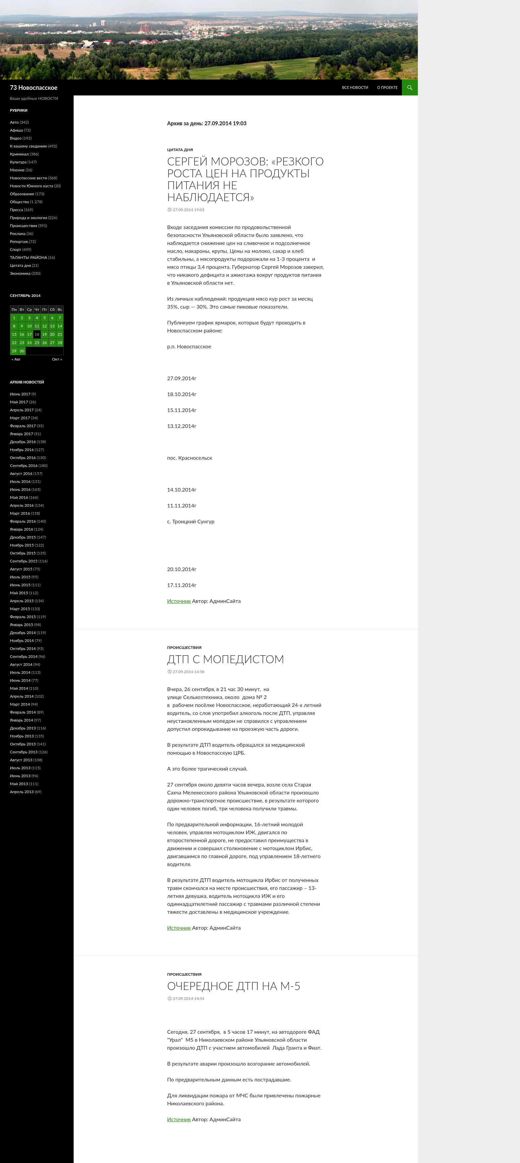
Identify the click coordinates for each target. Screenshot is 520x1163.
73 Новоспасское (33, 87)
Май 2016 (19, 497)
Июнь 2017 (20, 393)
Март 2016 (20, 513)
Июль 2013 (20, 767)
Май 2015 (19, 592)
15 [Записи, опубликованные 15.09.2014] (14, 334)
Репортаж (19, 241)
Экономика (20, 273)
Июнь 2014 (20, 680)
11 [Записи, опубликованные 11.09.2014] (36, 325)
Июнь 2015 (20, 584)
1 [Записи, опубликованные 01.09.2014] (14, 317)
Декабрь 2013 (23, 728)
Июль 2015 (20, 576)
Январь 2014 (21, 720)
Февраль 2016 (23, 521)
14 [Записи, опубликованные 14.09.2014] (60, 325)
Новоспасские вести (28, 177)
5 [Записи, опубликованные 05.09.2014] (44, 317)
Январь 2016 (21, 529)
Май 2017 (19, 401)
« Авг (16, 359)
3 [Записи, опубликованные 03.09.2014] (29, 317)
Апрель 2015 (22, 600)
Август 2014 (21, 664)
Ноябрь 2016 (22, 449)
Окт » (57, 359)
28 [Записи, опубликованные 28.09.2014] (60, 342)
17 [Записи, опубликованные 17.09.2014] (29, 334)
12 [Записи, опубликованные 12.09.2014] (44, 325)
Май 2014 (19, 688)
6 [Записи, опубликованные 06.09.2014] (52, 317)
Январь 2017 (21, 433)
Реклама (18, 233)
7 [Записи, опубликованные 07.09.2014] (60, 317)
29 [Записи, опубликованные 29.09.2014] (14, 350)
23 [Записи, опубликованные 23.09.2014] (22, 342)
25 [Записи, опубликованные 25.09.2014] (36, 342)
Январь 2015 (21, 624)
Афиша (16, 130)
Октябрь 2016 (23, 457)
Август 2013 (21, 759)
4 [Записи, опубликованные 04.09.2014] (37, 317)
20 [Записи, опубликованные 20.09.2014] (52, 334)
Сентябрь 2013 (23, 751)
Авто (14, 122)
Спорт (15, 249)
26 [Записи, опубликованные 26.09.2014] (44, 342)
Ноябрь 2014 (22, 640)
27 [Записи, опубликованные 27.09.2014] (52, 342)
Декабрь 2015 (23, 537)
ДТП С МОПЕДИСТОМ (225, 659)
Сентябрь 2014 (23, 656)
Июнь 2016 (20, 489)
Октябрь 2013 (23, 743)
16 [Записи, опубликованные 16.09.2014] (22, 334)
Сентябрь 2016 (23, 465)
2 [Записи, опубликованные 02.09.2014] (22, 317)
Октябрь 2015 (23, 553)
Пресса (16, 209)
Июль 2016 (20, 481)
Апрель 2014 (22, 696)
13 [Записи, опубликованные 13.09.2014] (52, 325)
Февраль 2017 (23, 425)
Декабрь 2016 (23, 441)
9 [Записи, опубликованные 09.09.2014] (22, 325)
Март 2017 (20, 417)
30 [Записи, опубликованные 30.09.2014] (22, 350)
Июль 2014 (20, 672)
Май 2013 (19, 783)
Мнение (17, 169)
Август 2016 (21, 473)
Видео (16, 138)
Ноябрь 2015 (22, 545)
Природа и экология (28, 217)
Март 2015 (20, 608)
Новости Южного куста (31, 185)
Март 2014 (20, 704)
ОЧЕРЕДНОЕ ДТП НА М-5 (233, 985)
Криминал (19, 153)
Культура (18, 161)
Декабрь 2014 (23, 632)
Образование (22, 193)
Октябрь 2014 (23, 648)
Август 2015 (21, 568)
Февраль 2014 (23, 712)
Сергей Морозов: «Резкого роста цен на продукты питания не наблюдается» (245, 179)
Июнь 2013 (20, 775)
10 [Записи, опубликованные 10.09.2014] (29, 325)
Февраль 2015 (23, 616)
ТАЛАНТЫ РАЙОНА (28, 257)
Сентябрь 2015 (23, 560)
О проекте (387, 87)
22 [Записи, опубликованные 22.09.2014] (14, 342)
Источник (179, 601)
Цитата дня (180, 149)
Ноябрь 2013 (22, 735)
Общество (19, 201)
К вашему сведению (28, 146)
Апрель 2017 (22, 409)
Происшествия (184, 647)
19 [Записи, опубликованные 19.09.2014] (44, 334)
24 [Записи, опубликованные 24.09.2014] (29, 342)
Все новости (355, 87)
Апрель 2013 (22, 791)
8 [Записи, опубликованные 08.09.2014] (14, 325)
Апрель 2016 (22, 505)
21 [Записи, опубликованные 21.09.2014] (60, 334)
